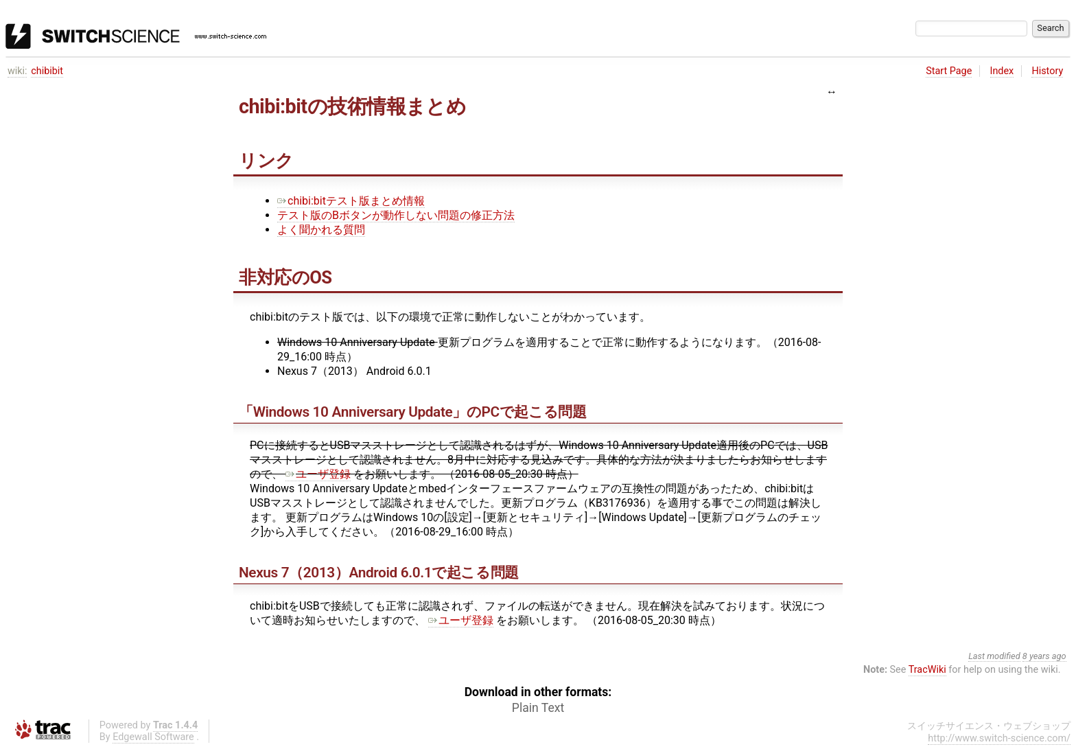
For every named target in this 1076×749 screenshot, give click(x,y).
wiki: (17, 71)
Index (1002, 71)
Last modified (994, 656)
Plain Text (538, 708)
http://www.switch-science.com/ (999, 738)
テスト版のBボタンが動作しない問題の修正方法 (396, 215)
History (1047, 71)
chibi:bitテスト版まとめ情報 (351, 200)
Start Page (949, 71)
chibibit (47, 71)
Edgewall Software (153, 737)
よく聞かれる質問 (321, 229)
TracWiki (927, 670)
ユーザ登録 (318, 474)
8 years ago (1044, 656)
